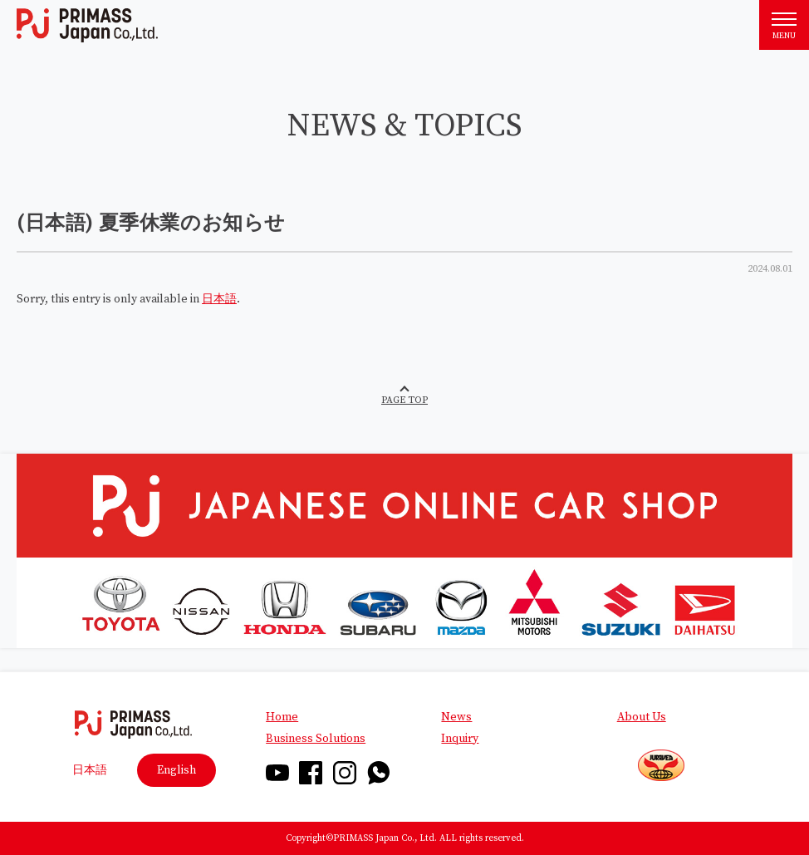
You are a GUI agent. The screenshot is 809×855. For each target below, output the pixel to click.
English (176, 770)
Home (282, 717)
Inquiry (459, 738)
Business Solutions (315, 738)
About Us (641, 717)
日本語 (219, 299)
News (456, 717)
